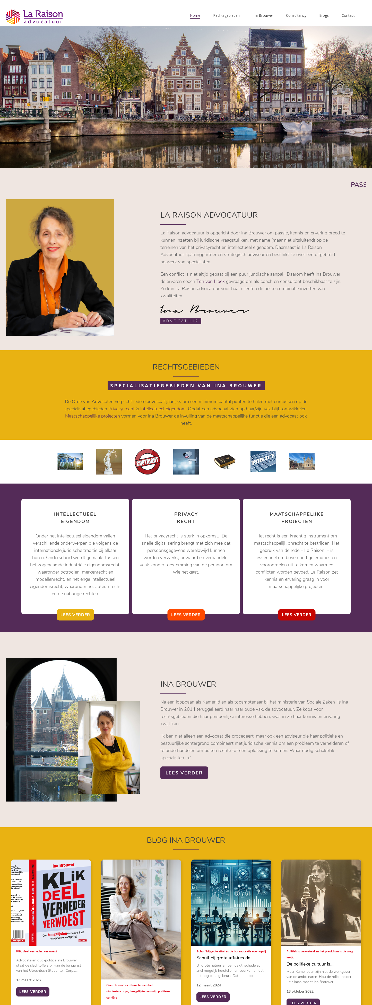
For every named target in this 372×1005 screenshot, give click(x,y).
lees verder (75, 615)
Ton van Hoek (210, 281)
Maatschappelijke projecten (92, 416)
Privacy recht (121, 409)
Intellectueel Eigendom (163, 409)
